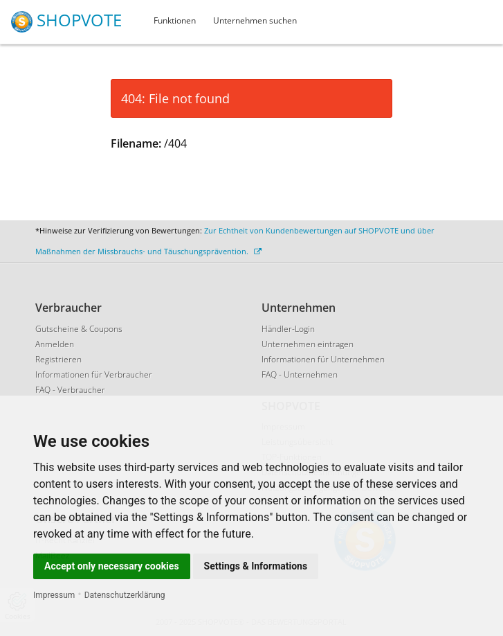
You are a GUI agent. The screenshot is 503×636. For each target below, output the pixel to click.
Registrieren (58, 359)
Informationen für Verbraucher (93, 374)
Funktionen (175, 20)
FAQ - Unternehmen (300, 374)
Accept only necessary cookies (111, 566)
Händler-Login (288, 329)
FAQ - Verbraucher (70, 390)
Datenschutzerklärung (124, 595)
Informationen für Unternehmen (323, 359)
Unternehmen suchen (255, 20)
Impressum (54, 595)
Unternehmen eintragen (308, 344)
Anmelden (54, 344)
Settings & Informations (256, 566)
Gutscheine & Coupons (78, 329)
